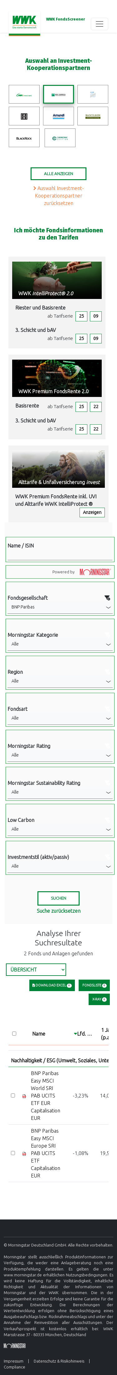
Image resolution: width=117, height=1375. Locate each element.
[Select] (13, 1095)
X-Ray (99, 999)
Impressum (13, 1361)
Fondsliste (94, 985)
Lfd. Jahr (87, 1034)
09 (95, 316)
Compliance (14, 1367)
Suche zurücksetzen (58, 911)
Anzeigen (92, 512)
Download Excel (51, 985)
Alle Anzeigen (58, 173)
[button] (60, 607)
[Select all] (14, 1034)
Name (38, 1034)
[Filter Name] (60, 554)
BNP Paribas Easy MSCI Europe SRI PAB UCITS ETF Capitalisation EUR (45, 1153)
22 (95, 406)
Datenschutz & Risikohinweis (59, 1361)
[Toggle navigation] (99, 24)
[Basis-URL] (24, 24)
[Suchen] (58, 898)
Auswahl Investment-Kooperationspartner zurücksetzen (58, 195)
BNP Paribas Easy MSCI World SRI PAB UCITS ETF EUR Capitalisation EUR (45, 1095)
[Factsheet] (24, 1095)
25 (81, 316)
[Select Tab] (36, 969)
